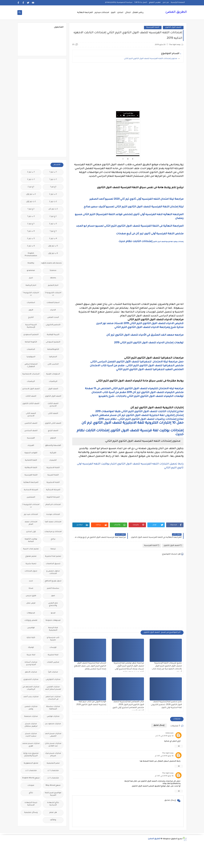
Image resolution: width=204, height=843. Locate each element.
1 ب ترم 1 (53, 172)
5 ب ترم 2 (31, 239)
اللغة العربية (53, 475)
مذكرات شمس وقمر (30, 708)
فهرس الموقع (155, 2)
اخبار (31, 278)
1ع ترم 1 (53, 187)
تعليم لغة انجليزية (53, 556)
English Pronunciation (31, 254)
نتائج (31, 793)
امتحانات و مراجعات (53, 532)
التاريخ (31, 318)
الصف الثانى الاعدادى (31, 415)
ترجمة (53, 549)
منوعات (31, 786)
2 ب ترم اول (31, 194)
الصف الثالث (31, 396)
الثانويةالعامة (53, 350)
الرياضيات (53, 382)
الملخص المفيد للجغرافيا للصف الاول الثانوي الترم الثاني (150, 369)
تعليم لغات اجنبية (31, 549)
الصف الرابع (53, 431)
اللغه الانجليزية (53, 483)
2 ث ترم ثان (53, 209)
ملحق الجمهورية (31, 763)
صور (53, 596)
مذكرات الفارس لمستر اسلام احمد (53, 688)
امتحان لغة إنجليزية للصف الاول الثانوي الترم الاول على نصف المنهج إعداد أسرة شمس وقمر (90, 666)
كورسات (53, 648)
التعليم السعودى (30, 335)
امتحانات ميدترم (102, 13)
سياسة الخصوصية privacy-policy (118, 2)
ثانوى (113, 13)
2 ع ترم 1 (31, 209)
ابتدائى (128, 13)
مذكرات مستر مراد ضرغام (53, 754)
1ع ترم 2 (31, 187)
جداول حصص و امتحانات (53, 572)
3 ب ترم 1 (31, 217)
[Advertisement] (128, 86)
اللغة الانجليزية (53, 468)
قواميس (31, 628)
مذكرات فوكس (53, 717)
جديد (31, 581)
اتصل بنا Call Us (140, 2)
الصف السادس (30, 431)
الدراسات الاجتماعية (30, 374)
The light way (168, 753)
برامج (53, 539)
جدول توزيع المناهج (53, 581)
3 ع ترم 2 (30, 224)
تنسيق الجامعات (53, 564)
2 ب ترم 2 (53, 194)
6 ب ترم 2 (31, 246)
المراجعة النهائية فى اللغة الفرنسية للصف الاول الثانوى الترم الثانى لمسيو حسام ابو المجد (130, 226)
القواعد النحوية (30, 453)
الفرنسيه (31, 438)
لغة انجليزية (53, 655)
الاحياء (53, 310)
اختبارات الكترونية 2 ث (53, 294)
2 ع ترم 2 (53, 217)
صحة (31, 588)
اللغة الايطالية (31, 468)
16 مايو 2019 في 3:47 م (164, 756)
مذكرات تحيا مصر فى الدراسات (53, 698)
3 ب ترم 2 (53, 224)
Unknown (170, 733)
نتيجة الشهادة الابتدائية (31, 804)
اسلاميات (31, 303)
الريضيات (31, 382)
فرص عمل (30, 603)
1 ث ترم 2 (31, 180)
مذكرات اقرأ (53, 672)
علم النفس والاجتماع (53, 604)
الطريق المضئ (176, 12)
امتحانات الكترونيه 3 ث (30, 506)
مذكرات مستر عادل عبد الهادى (53, 745)
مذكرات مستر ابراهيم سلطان (30, 725)
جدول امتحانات (31, 571)
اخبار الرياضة (31, 285)
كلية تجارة (31, 638)
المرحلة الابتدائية (53, 490)
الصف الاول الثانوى (173, 27)
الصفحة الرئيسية (178, 2)
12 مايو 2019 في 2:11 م (165, 736)
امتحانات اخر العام (53, 505)
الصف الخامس (30, 423)
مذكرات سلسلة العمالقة (53, 708)
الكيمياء (53, 460)
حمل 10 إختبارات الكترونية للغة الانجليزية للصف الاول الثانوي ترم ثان (132, 423)
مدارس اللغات (53, 662)
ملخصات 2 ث (31, 771)
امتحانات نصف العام (31, 523)
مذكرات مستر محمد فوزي (31, 745)
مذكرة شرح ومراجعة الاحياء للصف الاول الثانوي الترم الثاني (149, 327)
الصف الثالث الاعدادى (53, 405)
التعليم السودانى (53, 342)
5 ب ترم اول (53, 246)
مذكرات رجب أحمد (30, 697)
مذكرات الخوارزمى (53, 680)
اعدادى (120, 13)
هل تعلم (53, 813)
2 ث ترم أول (31, 202)
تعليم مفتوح (30, 556)
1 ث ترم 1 (53, 180)
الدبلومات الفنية (53, 374)
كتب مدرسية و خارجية (53, 639)
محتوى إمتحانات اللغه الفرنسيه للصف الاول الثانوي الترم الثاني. (150, 59)
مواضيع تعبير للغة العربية (53, 794)
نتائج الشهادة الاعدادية (53, 804)
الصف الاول (53, 389)
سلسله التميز (53, 588)
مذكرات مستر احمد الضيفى (53, 735)
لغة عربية (31, 655)
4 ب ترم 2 (53, 239)
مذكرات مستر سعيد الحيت (31, 735)
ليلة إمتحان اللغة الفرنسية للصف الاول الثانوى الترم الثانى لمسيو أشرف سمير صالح (134, 207)
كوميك (31, 648)
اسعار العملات (53, 303)
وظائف (53, 820)
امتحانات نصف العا (53, 522)
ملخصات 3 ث (53, 778)
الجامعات (31, 350)
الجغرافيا (53, 357)
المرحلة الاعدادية (31, 490)
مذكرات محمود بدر (53, 724)
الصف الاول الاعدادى (31, 389)
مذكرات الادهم (31, 672)
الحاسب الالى (53, 364)
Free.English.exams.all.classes (52, 263)
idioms (53, 278)
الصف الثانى (53, 414)
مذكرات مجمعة (31, 717)
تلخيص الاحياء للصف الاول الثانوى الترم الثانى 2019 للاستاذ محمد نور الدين (139, 323)
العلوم (53, 438)
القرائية (53, 453)
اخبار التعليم (53, 285)
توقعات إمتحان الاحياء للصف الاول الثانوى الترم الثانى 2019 (148, 342)
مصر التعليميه (53, 763)
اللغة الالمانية (31, 460)
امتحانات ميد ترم (31, 515)
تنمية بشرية (31, 564)
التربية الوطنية (53, 335)
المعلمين (31, 497)
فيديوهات (31, 613)
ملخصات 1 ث (53, 771)
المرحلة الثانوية (53, 497)
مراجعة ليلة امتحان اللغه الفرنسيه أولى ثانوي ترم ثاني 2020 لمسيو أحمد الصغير (136, 199)
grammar (31, 271)
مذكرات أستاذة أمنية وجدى (31, 663)
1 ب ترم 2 (31, 172)
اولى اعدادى (31, 532)
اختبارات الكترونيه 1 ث (31, 294)
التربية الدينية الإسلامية (31, 326)
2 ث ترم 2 (53, 202)
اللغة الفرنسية (152, 27)
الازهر (31, 310)
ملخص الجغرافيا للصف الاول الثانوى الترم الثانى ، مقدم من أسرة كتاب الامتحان (137, 365)
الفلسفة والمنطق (53, 446)
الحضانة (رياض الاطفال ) (30, 365)
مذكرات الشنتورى (30, 680)
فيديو (53, 613)
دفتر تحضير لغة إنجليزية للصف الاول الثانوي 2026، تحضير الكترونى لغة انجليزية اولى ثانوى (166, 705)
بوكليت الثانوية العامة (31, 540)
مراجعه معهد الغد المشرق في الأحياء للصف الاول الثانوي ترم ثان (145, 335)
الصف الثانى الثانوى (53, 423)
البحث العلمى (53, 318)
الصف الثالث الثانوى (30, 404)
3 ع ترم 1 (53, 231)
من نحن (166, 2)
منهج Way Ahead (53, 786)
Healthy (31, 263)
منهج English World (31, 778)
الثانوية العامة (31, 342)
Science (53, 271)
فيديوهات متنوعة (53, 620)
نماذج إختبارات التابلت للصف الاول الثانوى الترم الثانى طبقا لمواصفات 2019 (139, 411)
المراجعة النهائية (85, 13)
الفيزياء (31, 446)
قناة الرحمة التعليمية (53, 629)
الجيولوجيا (31, 357)
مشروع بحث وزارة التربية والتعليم (30, 754)
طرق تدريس (31, 596)
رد (179, 746)
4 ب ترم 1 (31, 231)
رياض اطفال (137, 13)
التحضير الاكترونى (53, 325)
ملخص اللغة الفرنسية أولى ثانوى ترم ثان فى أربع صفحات (150, 233)
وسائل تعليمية (31, 813)
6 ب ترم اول (53, 253)
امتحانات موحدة (53, 515)
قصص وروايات (30, 620)
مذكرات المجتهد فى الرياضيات (30, 688)
